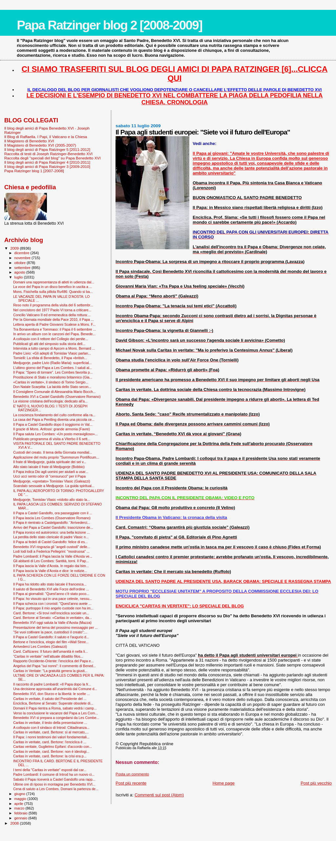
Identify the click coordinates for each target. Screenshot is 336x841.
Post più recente (131, 783)
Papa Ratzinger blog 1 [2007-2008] (34, 171)
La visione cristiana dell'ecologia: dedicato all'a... (50, 401)
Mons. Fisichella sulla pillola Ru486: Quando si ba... (53, 292)
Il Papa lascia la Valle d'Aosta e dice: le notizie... (50, 571)
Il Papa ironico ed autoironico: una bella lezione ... (51, 532)
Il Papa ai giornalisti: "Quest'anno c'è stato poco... (51, 594)
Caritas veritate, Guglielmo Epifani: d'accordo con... (52, 747)
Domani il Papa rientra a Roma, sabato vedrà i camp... (55, 708)
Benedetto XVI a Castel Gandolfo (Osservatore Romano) (56, 397)
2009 (15, 248)
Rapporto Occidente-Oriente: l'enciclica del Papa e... (53, 661)
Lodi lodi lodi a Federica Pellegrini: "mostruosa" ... (51, 551)
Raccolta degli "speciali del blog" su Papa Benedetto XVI (52, 158)
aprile (19, 804)
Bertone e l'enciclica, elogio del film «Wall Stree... (51, 642)
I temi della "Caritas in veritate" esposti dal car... (49, 770)
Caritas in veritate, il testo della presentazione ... (50, 723)
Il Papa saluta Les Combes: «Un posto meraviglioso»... (55, 434)
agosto (20, 272)
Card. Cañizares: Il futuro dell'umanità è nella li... (50, 651)
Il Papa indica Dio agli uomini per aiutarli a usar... (50, 472)
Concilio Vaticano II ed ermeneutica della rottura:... (52, 315)
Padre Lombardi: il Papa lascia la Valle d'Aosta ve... (52, 556)
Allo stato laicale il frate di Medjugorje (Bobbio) (49, 467)
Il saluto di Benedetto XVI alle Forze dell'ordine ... (51, 589)
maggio (21, 799)
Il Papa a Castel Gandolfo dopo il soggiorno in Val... (53, 424)
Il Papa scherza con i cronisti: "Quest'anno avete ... (52, 603)
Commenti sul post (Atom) (159, 794)
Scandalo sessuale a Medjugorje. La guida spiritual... (53, 486)
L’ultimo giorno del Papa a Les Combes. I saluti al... (52, 368)
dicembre (22, 253)
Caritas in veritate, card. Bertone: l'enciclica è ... (49, 742)
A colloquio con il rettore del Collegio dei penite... (50, 339)
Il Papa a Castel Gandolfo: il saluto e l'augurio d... (51, 637)
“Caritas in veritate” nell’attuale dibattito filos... (48, 656)
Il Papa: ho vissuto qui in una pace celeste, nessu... (52, 599)
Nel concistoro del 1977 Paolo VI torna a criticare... (52, 310)
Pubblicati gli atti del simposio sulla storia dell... (49, 344)
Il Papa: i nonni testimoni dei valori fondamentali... (51, 737)
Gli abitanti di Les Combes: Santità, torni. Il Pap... (51, 561)
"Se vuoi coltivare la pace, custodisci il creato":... (50, 632)
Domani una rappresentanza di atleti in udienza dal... (53, 282)
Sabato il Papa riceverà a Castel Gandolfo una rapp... (54, 779)
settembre (23, 268)
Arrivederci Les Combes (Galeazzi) (40, 646)
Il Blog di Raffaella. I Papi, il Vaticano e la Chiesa (45, 136)
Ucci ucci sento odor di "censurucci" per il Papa (49, 476)
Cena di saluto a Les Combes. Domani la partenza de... (55, 789)
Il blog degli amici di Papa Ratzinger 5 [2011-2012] (47, 149)
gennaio (21, 818)
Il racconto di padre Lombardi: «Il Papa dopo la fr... (52, 684)
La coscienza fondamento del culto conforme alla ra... (54, 415)
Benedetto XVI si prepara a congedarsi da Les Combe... (56, 718)
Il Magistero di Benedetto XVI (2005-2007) (40, 145)
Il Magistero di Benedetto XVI (29, 141)
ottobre (20, 263)
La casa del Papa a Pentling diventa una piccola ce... (53, 419)
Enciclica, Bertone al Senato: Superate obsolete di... (53, 703)
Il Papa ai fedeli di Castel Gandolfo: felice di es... (50, 542)
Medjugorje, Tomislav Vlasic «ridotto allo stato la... (51, 500)
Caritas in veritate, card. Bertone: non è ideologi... (51, 751)
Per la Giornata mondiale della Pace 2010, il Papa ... (53, 319)
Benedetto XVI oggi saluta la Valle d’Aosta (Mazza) (52, 623)
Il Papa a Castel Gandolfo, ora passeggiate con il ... (52, 513)
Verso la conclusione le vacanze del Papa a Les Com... (55, 713)
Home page (224, 783)
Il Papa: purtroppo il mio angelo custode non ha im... (53, 608)
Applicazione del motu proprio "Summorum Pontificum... (56, 457)
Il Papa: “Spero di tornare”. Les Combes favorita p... (53, 372)
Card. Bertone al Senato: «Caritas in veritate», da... (52, 618)
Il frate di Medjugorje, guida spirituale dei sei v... (49, 462)
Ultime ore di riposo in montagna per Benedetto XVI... (54, 784)
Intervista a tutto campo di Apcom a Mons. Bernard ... (54, 348)
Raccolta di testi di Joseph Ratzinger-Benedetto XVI (48, 154)
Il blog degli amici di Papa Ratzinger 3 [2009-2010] (47, 166)
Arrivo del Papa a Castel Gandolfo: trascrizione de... (53, 527)
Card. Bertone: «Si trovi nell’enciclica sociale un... (51, 613)
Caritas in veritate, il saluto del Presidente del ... (49, 699)
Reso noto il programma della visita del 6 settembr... (53, 305)
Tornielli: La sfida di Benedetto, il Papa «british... (50, 358)
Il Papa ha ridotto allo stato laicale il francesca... (49, 584)
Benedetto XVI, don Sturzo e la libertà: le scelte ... (51, 694)
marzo (20, 808)
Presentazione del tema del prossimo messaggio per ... (55, 627)
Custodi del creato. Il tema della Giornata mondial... (52, 452)
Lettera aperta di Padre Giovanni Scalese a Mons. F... (54, 324)
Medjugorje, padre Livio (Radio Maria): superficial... (52, 363)
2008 (15, 823)
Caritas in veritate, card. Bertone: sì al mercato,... (51, 732)
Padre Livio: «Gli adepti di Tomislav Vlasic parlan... (52, 353)
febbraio (21, 813)
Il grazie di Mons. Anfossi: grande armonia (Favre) (51, 429)
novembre (23, 258)
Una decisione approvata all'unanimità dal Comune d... (55, 689)
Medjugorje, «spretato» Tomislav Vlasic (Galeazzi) (51, 481)
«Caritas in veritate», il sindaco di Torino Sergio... (50, 382)
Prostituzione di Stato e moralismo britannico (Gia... (52, 377)
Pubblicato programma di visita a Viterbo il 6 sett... (51, 439)
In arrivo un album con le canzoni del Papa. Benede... (54, 334)
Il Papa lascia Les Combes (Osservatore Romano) (52, 518)
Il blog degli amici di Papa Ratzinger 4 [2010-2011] (47, 162)
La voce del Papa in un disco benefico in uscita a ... (52, 287)
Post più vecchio (316, 783)
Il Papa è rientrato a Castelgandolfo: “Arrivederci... (51, 522)
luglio (19, 277)
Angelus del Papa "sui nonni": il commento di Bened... (54, 666)
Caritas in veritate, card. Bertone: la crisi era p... (49, 756)
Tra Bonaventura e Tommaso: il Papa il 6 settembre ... (54, 329)
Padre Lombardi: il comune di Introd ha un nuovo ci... (53, 774)
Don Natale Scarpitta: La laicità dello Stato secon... (52, 387)
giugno (20, 794)
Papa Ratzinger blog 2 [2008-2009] (109, 25)
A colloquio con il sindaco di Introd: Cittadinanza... (51, 727)
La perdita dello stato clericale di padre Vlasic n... (51, 537)
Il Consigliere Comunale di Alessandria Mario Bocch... (54, 392)
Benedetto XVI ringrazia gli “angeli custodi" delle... (51, 547)
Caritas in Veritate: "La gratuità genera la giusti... (50, 671)
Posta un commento (132, 774)
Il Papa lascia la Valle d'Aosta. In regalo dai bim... (51, 566)
